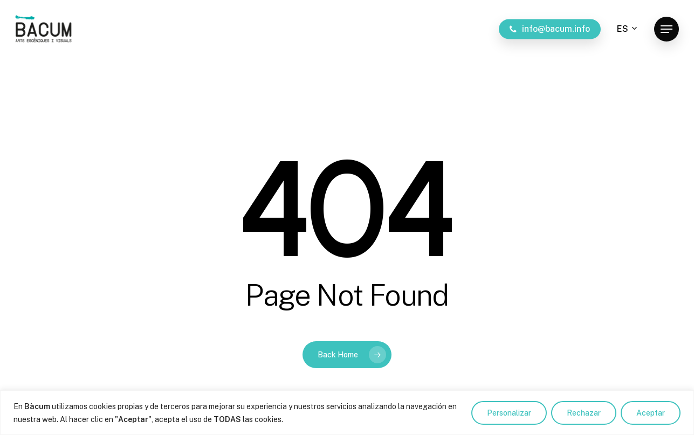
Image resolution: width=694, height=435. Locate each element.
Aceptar (650, 413)
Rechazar (584, 413)
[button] (666, 29)
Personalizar (509, 413)
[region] (347, 412)
